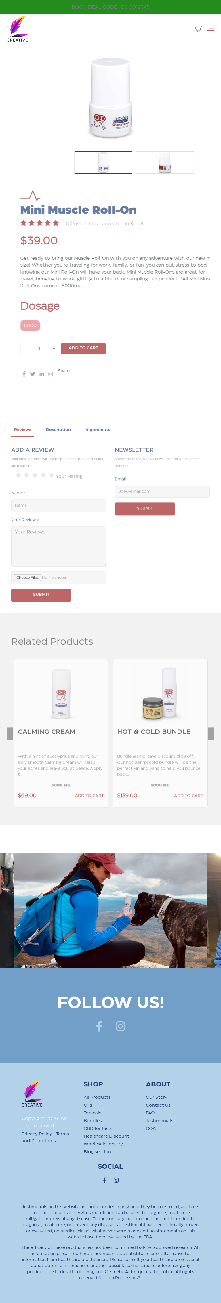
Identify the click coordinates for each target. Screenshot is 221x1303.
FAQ (150, 1113)
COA (151, 1128)
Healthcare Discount (106, 1136)
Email (120, 495)
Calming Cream (47, 748)
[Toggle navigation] (210, 28)
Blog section (97, 1152)
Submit (145, 524)
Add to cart (99, 348)
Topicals (92, 1113)
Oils (88, 1105)
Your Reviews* (25, 536)
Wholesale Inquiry (103, 1144)
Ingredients (97, 446)
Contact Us (158, 1105)
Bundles (93, 1121)
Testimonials (159, 1121)
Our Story (156, 1097)
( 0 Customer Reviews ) (106, 224)
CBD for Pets (98, 1128)
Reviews (22, 446)
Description (58, 446)
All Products (97, 1097)
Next (211, 746)
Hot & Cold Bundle (154, 748)
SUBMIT (41, 610)
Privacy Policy (37, 1134)
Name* (18, 509)
